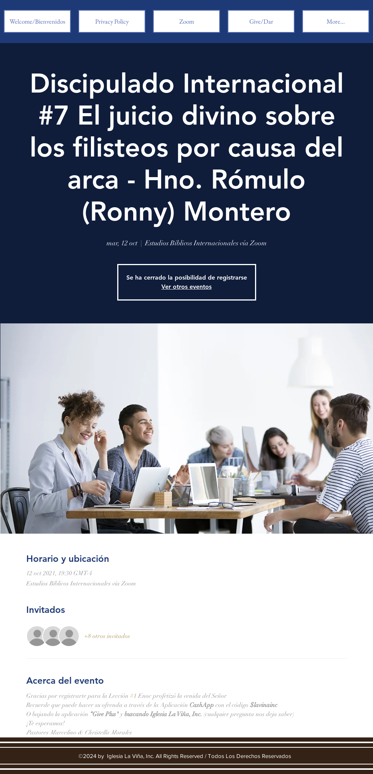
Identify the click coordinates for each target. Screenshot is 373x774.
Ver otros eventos (186, 286)
